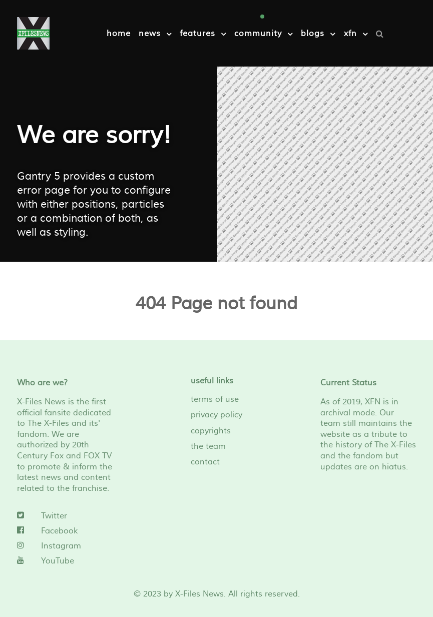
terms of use (215, 399)
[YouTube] (65, 561)
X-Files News (199, 594)
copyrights (211, 431)
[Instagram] (65, 546)
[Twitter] (65, 516)
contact (205, 462)
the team (208, 446)
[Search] (382, 34)
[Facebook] (65, 531)
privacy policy (216, 415)
